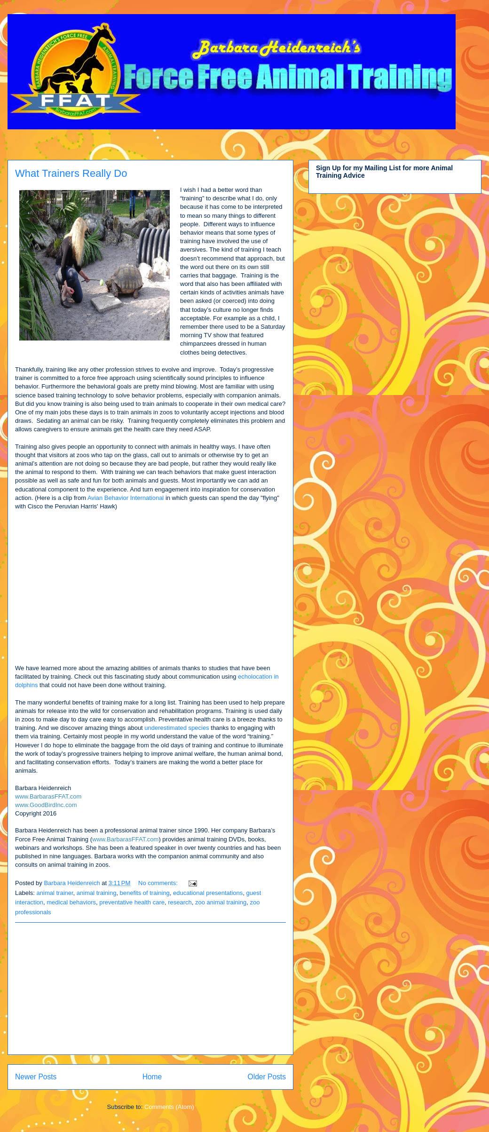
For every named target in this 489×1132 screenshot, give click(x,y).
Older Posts (267, 1077)
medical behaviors (71, 902)
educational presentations (208, 892)
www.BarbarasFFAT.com (48, 796)
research (180, 902)
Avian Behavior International (125, 497)
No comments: (158, 883)
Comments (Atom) (169, 1106)
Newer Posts (35, 1077)
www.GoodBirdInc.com (47, 804)
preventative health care (132, 902)
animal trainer (55, 892)
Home (152, 1077)
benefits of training (145, 892)
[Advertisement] (150, 988)
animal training (97, 892)
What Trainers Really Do (71, 173)
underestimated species (176, 727)
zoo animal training (220, 902)
